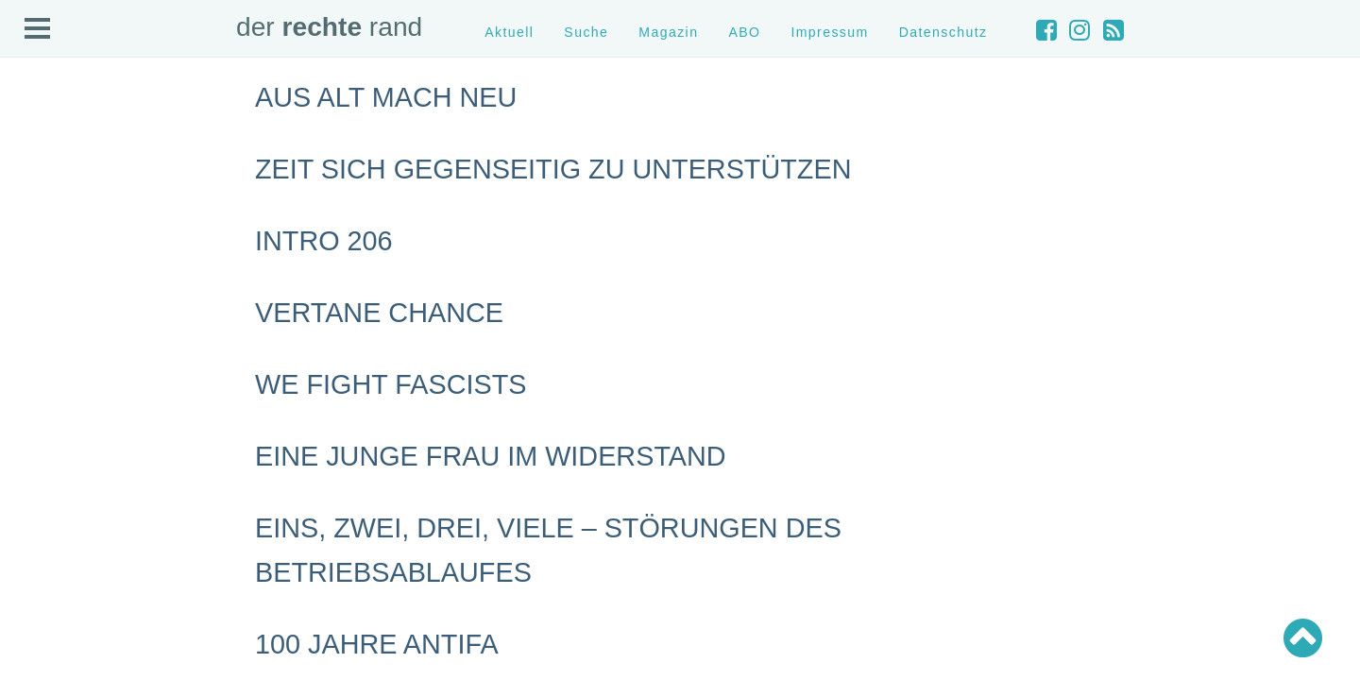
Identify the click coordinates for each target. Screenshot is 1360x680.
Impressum (829, 32)
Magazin (668, 32)
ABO (744, 32)
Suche (586, 32)
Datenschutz (943, 32)
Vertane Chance (379, 313)
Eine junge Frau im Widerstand (490, 456)
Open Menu (38, 29)
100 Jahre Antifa (377, 644)
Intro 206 (324, 241)
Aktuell (509, 32)
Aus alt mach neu (386, 97)
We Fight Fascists (390, 384)
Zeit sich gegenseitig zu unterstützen (553, 169)
